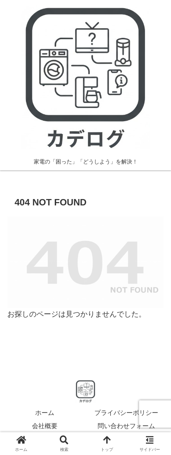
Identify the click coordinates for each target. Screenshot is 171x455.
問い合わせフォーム (126, 425)
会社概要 (44, 425)
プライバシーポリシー (126, 412)
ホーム (44, 412)
